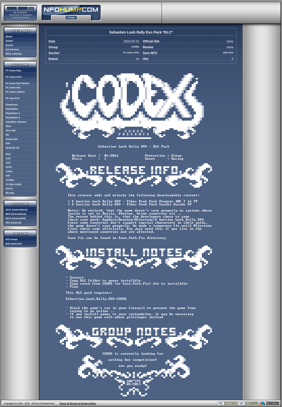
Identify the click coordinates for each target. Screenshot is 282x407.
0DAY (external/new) (16, 209)
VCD (8, 162)
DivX (8, 154)
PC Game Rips (13, 70)
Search (9, 45)
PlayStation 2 (13, 113)
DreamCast (12, 104)
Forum (71, 17)
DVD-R (9, 188)
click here (228, 52)
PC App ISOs (13, 98)
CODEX (135, 46)
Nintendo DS (12, 147)
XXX (8, 175)
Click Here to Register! (20, 15)
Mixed (9, 36)
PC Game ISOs (14, 77)
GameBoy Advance (16, 122)
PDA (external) (13, 222)
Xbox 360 (11, 130)
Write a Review (14, 54)
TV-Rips (10, 180)
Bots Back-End (14, 243)
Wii (7, 135)
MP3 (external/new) (16, 214)
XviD (8, 158)
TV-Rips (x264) (13, 184)
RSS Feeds (11, 239)
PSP (8, 143)
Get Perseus (12, 49)
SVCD (9, 167)
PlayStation (12, 109)
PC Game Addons (15, 92)
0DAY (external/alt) (16, 218)
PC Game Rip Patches (17, 83)
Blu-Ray (10, 193)
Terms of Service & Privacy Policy (78, 403)
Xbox (8, 126)
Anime (9, 171)
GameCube (12, 139)
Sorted (9, 41)
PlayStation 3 (13, 117)
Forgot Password (20, 17)
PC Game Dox (13, 87)
